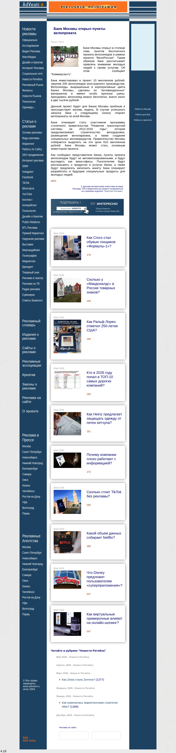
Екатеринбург (30, 468)
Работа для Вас (142, 114)
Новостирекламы (29, 31)
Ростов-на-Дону (31, 496)
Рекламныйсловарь (31, 323)
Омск (25, 480)
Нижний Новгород (32, 463)
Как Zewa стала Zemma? (78, 679)
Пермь (26, 513)
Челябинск (28, 491)
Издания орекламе (30, 336)
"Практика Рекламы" (113, 191)
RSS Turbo (29, 740)
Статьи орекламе (29, 123)
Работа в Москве (143, 109)
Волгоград (28, 507)
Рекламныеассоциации (31, 363)
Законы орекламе (29, 386)
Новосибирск (29, 457)
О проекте (30, 411)
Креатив (28, 375)
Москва (26, 446)
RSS (25, 737)
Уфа (24, 502)
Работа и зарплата (143, 120)
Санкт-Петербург (32, 452)
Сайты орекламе (29, 350)
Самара (26, 474)
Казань (26, 485)
